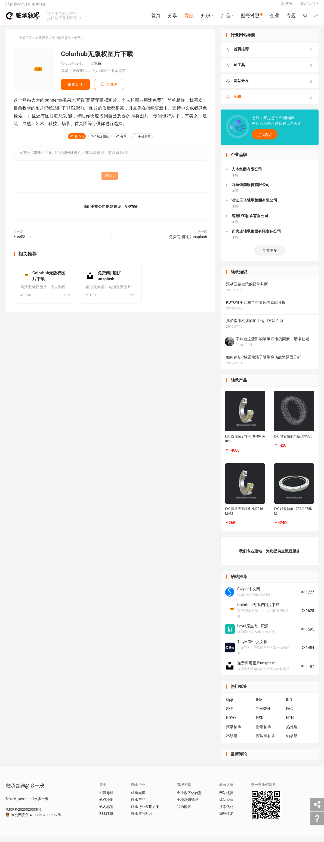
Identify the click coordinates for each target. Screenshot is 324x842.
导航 (188, 19)
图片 (111, 181)
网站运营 (226, 798)
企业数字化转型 (189, 798)
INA (259, 705)
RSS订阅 (106, 819)
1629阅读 (99, 142)
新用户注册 (37, 8)
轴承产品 (138, 805)
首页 (155, 19)
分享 (172, 19)
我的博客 (184, 812)
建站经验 (226, 805)
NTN (290, 723)
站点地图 (106, 805)
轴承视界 (23, 19)
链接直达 (75, 90)
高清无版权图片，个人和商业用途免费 (93, 76)
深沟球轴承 (265, 741)
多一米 (43, 805)
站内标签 (106, 812)
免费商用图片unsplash (188, 242)
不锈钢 (231, 741)
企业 (274, 19)
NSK (259, 723)
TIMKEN (263, 714)
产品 (225, 19)
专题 (290, 19)
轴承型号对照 (141, 819)
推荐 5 (77, 142)
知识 (205, 19)
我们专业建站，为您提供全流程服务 (269, 556)
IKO (289, 705)
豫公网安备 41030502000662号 (33, 820)
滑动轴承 (263, 732)
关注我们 (307, 7)
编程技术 (226, 819)
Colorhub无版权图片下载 (258, 610)
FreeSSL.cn (23, 242)
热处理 (292, 732)
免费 (77, 43)
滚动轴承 (233, 732)
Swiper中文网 (248, 594)
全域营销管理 (187, 805)
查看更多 (269, 256)
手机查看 (142, 142)
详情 (235, 181)
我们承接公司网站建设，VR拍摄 (110, 212)
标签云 (287, 7)
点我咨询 (264, 140)
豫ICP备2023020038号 (23, 815)
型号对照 (251, 19)
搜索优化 (226, 812)
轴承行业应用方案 (145, 812)
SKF (229, 714)
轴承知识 (138, 798)
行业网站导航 (61, 43)
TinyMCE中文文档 (252, 647)
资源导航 (106, 798)
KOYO (231, 723)
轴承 (230, 705)
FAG (289, 714)
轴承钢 (292, 741)
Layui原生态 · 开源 (252, 632)
